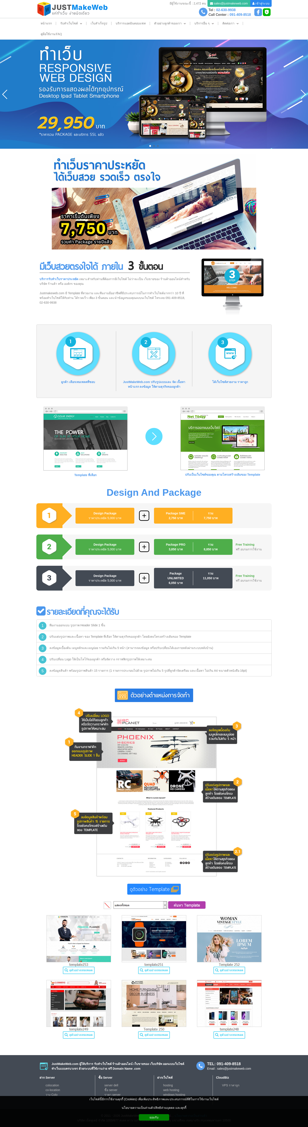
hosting (168, 1085)
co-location (53, 1090)
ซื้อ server (110, 1090)
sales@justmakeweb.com (231, 3)
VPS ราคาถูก (230, 1085)
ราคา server (112, 1094)
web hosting (171, 1090)
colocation (52, 1085)
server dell (111, 1085)
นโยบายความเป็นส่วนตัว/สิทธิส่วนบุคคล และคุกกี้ (154, 1107)
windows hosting (174, 1094)
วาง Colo (52, 1094)
